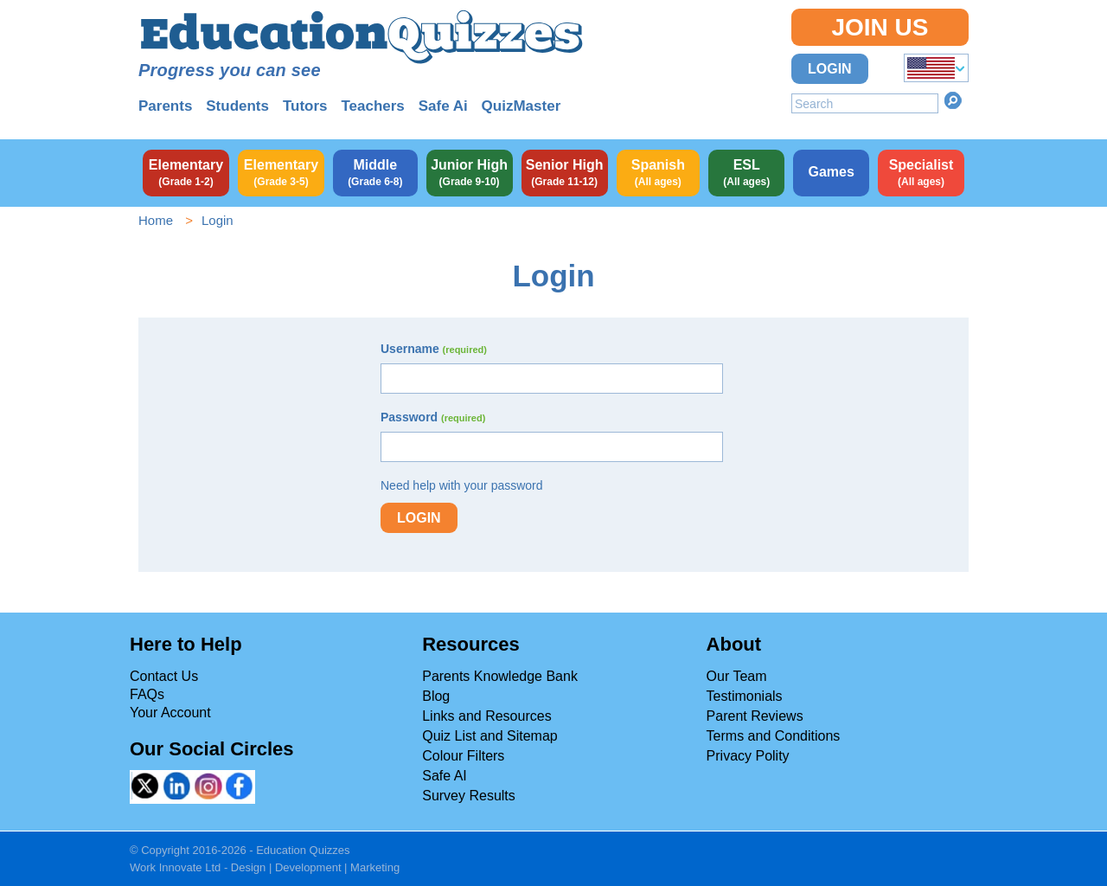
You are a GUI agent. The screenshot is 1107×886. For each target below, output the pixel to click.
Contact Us (164, 676)
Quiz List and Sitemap (490, 736)
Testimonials (745, 696)
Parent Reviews (755, 716)
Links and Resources (486, 716)
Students (237, 106)
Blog (436, 696)
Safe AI (444, 775)
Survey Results (468, 795)
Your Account (170, 712)
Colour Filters (463, 755)
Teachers (372, 106)
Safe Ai (443, 106)
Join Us (879, 27)
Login (830, 68)
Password (433, 417)
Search (953, 100)
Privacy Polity (748, 755)
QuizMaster (521, 106)
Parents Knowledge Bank (500, 676)
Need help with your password (462, 485)
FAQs (147, 694)
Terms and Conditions (774, 736)
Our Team (737, 676)
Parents (165, 106)
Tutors (305, 106)
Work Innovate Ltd (175, 867)
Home (155, 220)
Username (434, 349)
